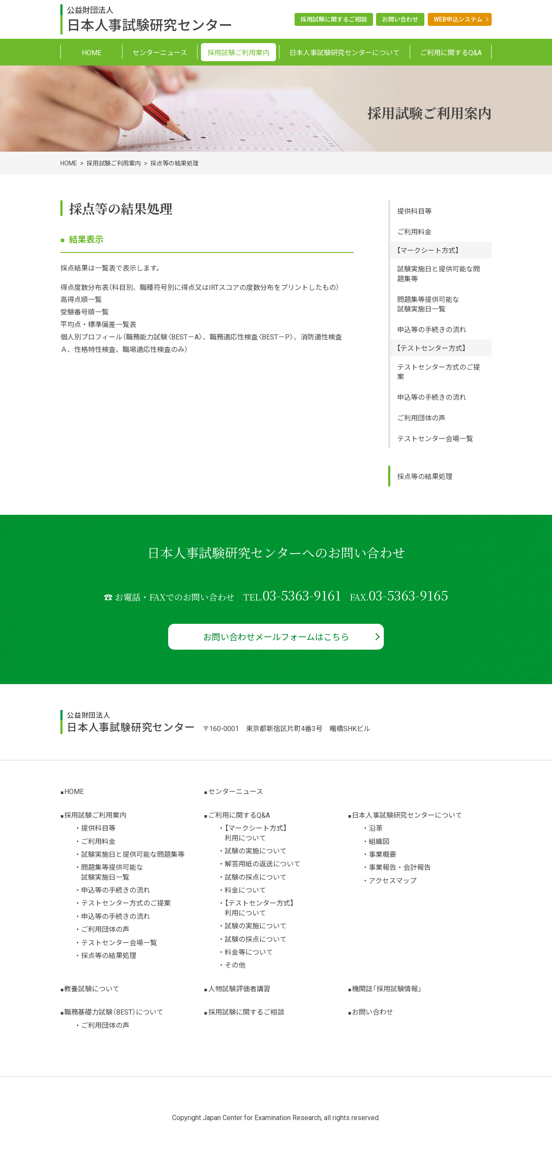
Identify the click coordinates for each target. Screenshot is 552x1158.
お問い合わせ (400, 19)
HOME (68, 163)
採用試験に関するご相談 (334, 19)
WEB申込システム (458, 19)
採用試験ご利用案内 (114, 163)
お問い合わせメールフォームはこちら (276, 636)
